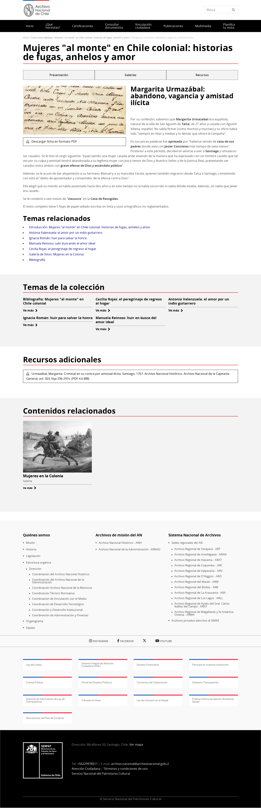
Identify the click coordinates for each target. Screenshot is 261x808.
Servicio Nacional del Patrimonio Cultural (101, 773)
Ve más (30, 310)
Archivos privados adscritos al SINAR (195, 620)
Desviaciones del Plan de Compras (45, 718)
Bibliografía (37, 260)
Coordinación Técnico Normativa (53, 593)
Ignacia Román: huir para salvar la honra (58, 238)
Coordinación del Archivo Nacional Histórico (60, 574)
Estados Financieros (148, 664)
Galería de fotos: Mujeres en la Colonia (56, 254)
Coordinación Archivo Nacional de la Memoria (62, 587)
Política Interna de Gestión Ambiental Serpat (213, 700)
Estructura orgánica (38, 562)
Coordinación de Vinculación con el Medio (59, 598)
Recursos (202, 75)
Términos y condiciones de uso (126, 769)
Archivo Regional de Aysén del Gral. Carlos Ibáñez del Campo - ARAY (202, 605)
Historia (31, 549)
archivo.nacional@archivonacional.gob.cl (140, 764)
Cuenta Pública (34, 682)
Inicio (30, 26)
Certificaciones (82, 26)
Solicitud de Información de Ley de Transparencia (45, 700)
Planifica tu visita (229, 26)
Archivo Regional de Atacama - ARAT (198, 559)
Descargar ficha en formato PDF (54, 141)
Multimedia (203, 26)
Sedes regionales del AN (187, 543)
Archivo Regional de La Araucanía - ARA (200, 592)
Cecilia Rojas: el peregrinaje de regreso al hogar (62, 249)
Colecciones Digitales (42, 37)
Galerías (130, 75)
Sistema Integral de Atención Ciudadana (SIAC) (97, 665)
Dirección (35, 568)
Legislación (33, 556)
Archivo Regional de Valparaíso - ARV (198, 570)
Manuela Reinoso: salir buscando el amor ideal (62, 243)
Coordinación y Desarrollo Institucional (57, 609)
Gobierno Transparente (205, 682)
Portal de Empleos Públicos (96, 682)
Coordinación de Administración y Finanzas (60, 615)
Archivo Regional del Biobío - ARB (196, 587)
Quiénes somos (36, 535)
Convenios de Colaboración (152, 682)
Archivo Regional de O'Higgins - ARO (198, 576)
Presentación (58, 75)
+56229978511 (87, 764)
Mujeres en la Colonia (43, 475)
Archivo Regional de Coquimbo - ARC (198, 565)
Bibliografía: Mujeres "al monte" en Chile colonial (53, 301)
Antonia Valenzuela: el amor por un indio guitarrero (65, 233)
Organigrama (34, 621)
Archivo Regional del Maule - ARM (196, 581)
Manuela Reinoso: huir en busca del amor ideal (126, 319)
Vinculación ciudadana (143, 26)
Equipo (30, 627)
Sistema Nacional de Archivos (194, 535)
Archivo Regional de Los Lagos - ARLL (198, 598)
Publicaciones (173, 26)
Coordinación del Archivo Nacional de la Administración (58, 581)
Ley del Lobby (34, 664)
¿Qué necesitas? (52, 26)
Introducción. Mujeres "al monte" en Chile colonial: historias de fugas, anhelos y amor (89, 227)
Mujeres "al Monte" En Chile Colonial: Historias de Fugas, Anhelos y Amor (92, 37)
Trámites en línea (91, 700)
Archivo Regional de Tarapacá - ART (197, 549)
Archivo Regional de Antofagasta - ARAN (200, 554)
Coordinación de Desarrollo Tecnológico (58, 604)
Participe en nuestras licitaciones (210, 664)
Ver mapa (136, 744)
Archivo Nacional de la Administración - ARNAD (129, 549)
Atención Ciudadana (86, 769)
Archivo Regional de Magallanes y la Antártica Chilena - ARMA (203, 613)
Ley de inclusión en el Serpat (152, 700)
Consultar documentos (114, 26)
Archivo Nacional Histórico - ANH (120, 543)
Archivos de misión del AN (119, 535)
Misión (30, 543)
